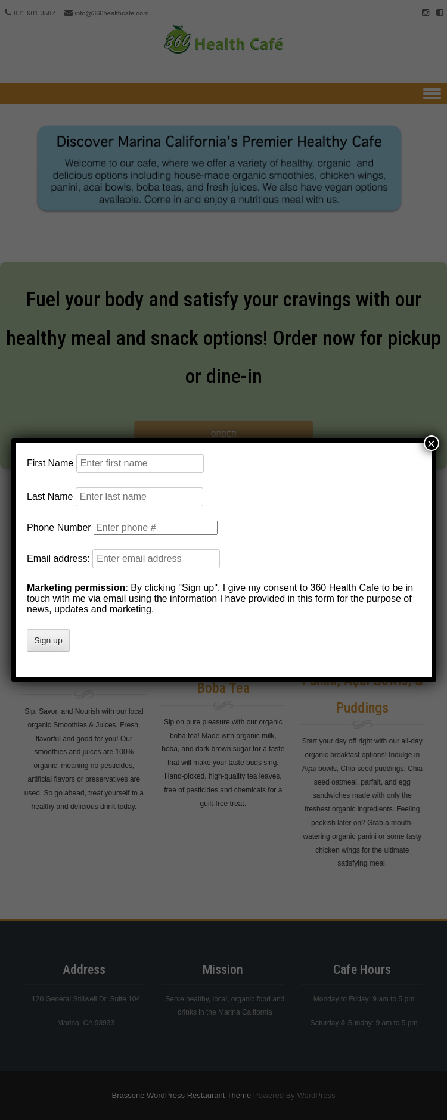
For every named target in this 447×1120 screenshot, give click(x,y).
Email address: (59, 558)
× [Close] (431, 443)
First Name (50, 463)
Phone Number (59, 527)
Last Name (50, 496)
